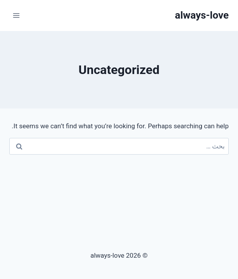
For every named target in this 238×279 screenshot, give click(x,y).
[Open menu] (16, 15)
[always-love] (202, 15)
